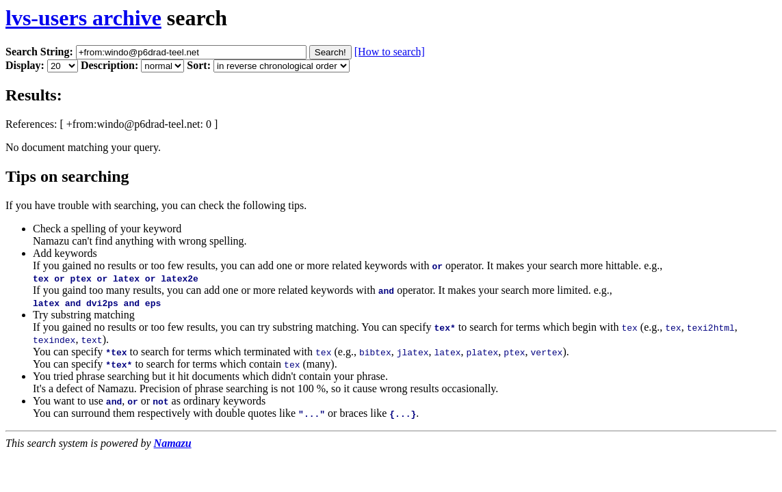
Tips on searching (67, 176)
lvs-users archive (83, 17)
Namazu (173, 443)
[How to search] (389, 51)
